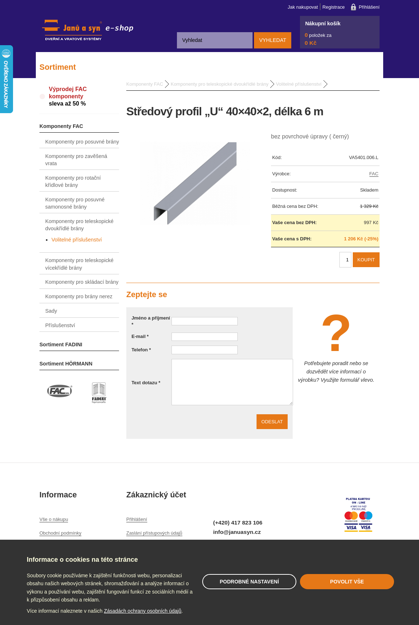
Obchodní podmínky (60, 533)
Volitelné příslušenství (76, 240)
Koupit (366, 259)
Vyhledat (272, 40)
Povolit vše (347, 582)
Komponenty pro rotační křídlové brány (73, 181)
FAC (373, 173)
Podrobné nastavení (249, 582)
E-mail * (140, 336)
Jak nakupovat (303, 7)
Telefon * (141, 349)
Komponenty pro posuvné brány (82, 142)
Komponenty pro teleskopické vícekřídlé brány (79, 263)
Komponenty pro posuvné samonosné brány (75, 203)
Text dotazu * (145, 382)
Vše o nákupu (53, 519)
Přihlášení (369, 7)
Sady (51, 311)
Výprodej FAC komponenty (84, 96)
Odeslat (272, 421)
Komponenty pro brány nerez (79, 296)
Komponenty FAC (61, 126)
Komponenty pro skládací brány (81, 282)
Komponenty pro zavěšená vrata (76, 159)
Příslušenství (60, 325)
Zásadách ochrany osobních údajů (142, 611)
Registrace (333, 7)
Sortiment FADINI (60, 344)
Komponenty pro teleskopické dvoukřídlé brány (79, 224)
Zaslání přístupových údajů (154, 533)
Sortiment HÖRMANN (65, 364)
